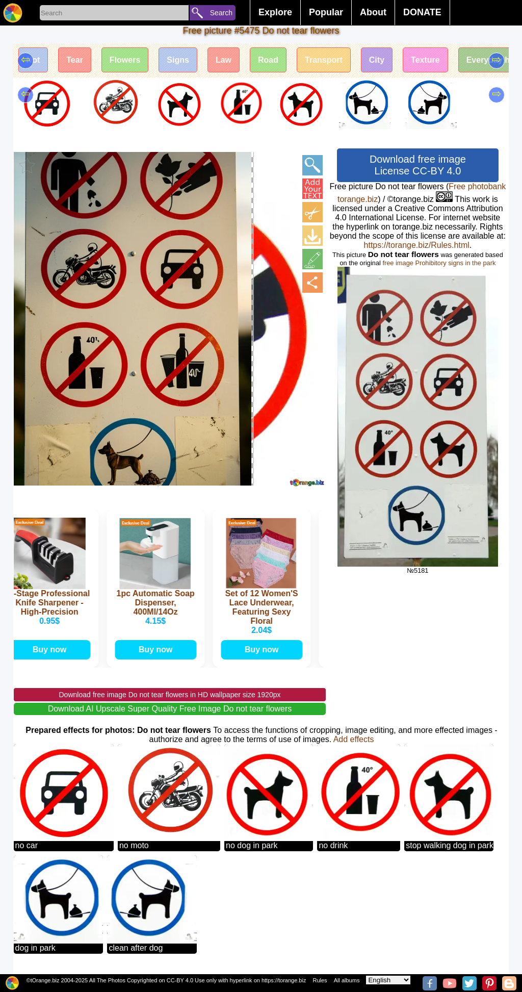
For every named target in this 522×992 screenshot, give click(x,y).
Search (221, 13)
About (373, 12)
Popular (326, 12)
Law (223, 60)
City (376, 60)
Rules (319, 980)
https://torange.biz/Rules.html (416, 245)
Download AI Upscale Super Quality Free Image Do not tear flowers (170, 708)
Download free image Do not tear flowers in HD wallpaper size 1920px (169, 695)
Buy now (52, 649)
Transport (324, 60)
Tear (74, 60)
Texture (425, 60)
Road (268, 60)
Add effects (353, 739)
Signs (178, 60)
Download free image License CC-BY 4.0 (418, 165)
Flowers (125, 60)
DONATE (422, 12)
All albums (347, 980)
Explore (275, 12)
